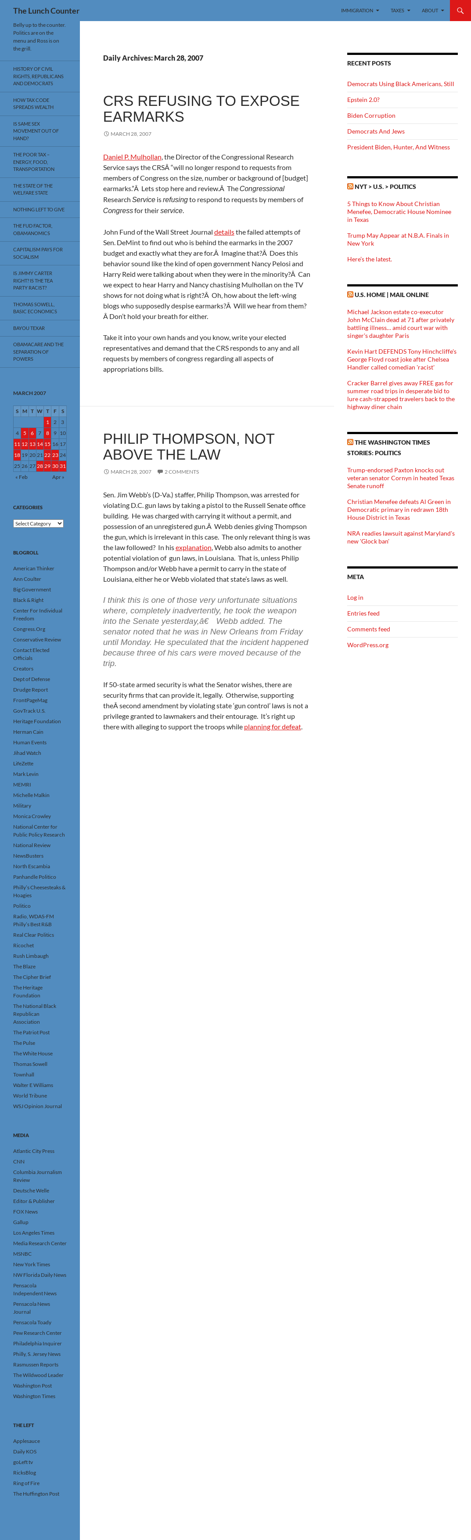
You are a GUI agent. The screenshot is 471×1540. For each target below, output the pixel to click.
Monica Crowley (32, 816)
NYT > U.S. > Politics (385, 186)
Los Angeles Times (33, 1232)
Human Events (30, 742)
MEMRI (22, 784)
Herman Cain (28, 731)
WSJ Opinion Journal (37, 1106)
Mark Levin (26, 774)
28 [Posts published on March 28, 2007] (40, 466)
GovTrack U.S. (29, 710)
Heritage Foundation (37, 721)
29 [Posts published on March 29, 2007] (47, 466)
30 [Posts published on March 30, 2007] (55, 466)
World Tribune (30, 1095)
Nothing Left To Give (39, 209)
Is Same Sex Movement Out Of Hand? (36, 131)
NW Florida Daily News (39, 1275)
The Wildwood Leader (38, 1375)
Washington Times (34, 1396)
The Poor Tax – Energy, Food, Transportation (33, 162)
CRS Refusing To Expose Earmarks (201, 109)
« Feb (21, 477)
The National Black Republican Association (34, 1014)
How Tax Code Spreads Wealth (33, 103)
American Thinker (33, 568)
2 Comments (182, 471)
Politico (22, 905)
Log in (355, 597)
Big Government (32, 589)
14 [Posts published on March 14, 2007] (40, 444)
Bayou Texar (29, 328)
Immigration (357, 10)
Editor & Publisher (34, 1201)
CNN (19, 1161)
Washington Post (32, 1385)
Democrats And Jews (376, 131)
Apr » (58, 477)
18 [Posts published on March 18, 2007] (17, 455)
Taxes (397, 10)
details (224, 232)
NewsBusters (28, 855)
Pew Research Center (37, 1333)
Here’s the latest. (369, 259)
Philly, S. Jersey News (37, 1354)
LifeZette (23, 763)
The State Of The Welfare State (33, 189)
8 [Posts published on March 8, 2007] (47, 433)
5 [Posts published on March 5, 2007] (24, 433)
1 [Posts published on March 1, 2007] (47, 422)
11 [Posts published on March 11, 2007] (17, 444)
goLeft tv (23, 1462)
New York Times (31, 1264)
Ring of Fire (26, 1483)
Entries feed (363, 613)
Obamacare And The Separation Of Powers (38, 351)
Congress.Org (29, 629)
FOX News (25, 1211)
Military (22, 805)
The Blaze (24, 966)
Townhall (23, 1074)
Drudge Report (30, 689)
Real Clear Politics (33, 934)
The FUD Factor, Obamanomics (32, 229)
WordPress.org (367, 645)
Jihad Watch (27, 753)
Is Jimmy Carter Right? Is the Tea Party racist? (33, 280)
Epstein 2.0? (363, 99)
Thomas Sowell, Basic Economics (35, 308)
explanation (194, 547)
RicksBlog (24, 1472)
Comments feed (368, 629)
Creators (23, 668)
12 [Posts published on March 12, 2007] (25, 444)
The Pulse (24, 1043)
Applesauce (26, 1441)
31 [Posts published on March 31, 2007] (63, 466)
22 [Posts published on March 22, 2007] (47, 455)
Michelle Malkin (31, 795)
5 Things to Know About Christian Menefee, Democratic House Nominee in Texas (399, 211)
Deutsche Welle (31, 1190)
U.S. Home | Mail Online (392, 294)
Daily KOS (24, 1451)
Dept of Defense (31, 679)
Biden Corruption (371, 115)
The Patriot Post (31, 1032)
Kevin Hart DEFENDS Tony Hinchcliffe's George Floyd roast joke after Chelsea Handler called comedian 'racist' (402, 359)
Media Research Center (40, 1243)
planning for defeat (272, 726)
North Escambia (31, 866)
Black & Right (28, 600)
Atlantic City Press (33, 1151)
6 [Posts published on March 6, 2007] (32, 433)
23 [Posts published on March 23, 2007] (55, 455)
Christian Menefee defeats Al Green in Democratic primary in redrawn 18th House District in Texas (399, 509)
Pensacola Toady (32, 1322)
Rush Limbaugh (31, 956)
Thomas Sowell (30, 1064)
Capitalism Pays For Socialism (38, 253)
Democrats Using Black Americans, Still (400, 83)
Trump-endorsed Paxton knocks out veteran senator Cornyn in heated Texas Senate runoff (400, 477)
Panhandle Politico (34, 876)
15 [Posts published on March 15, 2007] (47, 444)
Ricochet (23, 945)
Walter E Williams (33, 1085)
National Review (31, 845)
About (430, 10)
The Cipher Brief (32, 977)
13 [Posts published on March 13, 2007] (32, 444)
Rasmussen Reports (35, 1364)
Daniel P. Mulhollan (132, 156)
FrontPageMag (30, 700)
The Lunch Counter (46, 10)
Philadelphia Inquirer (37, 1343)
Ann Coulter (27, 579)
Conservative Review (37, 639)
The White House (33, 1053)
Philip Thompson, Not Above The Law (189, 447)
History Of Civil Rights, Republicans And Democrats (38, 76)
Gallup (21, 1222)
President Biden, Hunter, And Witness (398, 147)
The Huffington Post (36, 1493)
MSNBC (22, 1253)
